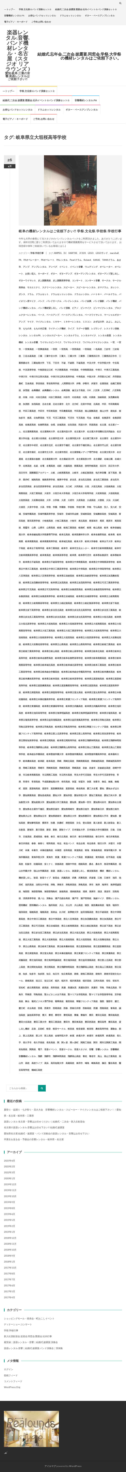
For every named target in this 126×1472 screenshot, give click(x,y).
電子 (40, 1049)
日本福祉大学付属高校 (97, 829)
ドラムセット (42, 294)
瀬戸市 (75, 898)
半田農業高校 (65, 411)
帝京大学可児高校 (82, 774)
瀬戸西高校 (86, 898)
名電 (42, 466)
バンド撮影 (98, 301)
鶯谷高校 (112, 1063)
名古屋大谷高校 (39, 438)
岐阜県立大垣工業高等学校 (70, 630)
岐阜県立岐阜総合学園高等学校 (76, 671)
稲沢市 (64, 980)
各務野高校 (43, 424)
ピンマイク (86, 308)
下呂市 (56, 363)
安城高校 (112, 514)
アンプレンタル (39, 266)
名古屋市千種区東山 (81, 445)
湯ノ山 (41, 898)
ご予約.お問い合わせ (41, 21)
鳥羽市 (79, 1063)
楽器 (53, 871)
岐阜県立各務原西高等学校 (97, 589)
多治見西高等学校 (42, 486)
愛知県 (73, 802)
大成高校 (91, 500)
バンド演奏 (64, 308)
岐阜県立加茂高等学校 (80, 582)
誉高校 (113, 1008)
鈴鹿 (72, 1035)
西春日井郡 (75, 1008)
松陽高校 (38, 864)
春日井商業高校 (85, 836)
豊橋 (76, 1015)
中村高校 (74, 369)
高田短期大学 (57, 1063)
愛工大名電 (92, 788)
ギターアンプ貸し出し (108, 273)
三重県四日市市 (109, 356)
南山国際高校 (91, 411)
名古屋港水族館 (32, 459)
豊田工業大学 (40, 1022)
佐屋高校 (104, 383)
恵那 (25, 788)
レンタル (23, 335)
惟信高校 (80, 788)
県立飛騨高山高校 (84, 967)
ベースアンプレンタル (72, 314)
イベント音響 (76, 266)
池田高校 (29, 884)
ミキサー (57, 321)
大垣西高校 (24, 500)
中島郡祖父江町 (45, 369)
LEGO (91, 253)
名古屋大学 (79, 431)
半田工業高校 (29, 411)
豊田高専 (102, 1022)
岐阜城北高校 (65, 541)
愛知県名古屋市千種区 (33, 809)
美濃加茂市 (83, 987)
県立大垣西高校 (83, 939)
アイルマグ (50, 1466)
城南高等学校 (48, 479)
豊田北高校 (100, 1015)
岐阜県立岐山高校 (50, 651)
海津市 (105, 884)
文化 (78, 822)
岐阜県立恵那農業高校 (40, 685)
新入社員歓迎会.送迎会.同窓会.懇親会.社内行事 (28, 1336)
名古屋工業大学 (90, 438)
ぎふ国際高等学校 (61, 280)
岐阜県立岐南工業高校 (104, 644)
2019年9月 (9, 1202)
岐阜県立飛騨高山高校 (38, 747)
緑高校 (45, 987)
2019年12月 (10, 1184)
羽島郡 (28, 994)
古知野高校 (39, 417)
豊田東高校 (77, 1022)
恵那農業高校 (57, 788)
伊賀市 (94, 383)
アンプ (26, 266)
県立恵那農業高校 (101, 946)
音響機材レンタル (27, 1056)
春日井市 (99, 836)
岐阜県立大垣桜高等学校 (41, 637)
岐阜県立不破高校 (31, 562)
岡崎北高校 (68, 761)
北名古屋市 (58, 404)
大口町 (69, 486)
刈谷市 (66, 397)
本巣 (27, 850)
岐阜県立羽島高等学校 (65, 726)
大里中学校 (32, 507)
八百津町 (106, 390)
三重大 (62, 356)
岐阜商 (111, 534)
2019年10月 (10, 1196)
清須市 (107, 891)
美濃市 (94, 987)
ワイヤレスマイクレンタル (95, 342)
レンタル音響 (31, 342)
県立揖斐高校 (31, 953)
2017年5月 (9, 1291)
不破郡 (71, 363)
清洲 (85, 891)
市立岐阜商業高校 (31, 774)
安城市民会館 (72, 514)
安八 (106, 507)
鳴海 (87, 1063)
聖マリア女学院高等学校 (101, 994)
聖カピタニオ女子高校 (55, 994)
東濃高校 (89, 857)
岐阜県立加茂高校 (59, 582)
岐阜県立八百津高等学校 (43, 575)
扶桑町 (60, 822)
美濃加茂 (72, 987)
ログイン (8, 1369)
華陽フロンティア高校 (87, 1001)
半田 (104, 404)
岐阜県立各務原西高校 (72, 589)
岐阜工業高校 (52, 548)
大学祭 (56, 500)
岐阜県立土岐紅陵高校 (61, 603)
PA (20, 260)
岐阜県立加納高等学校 (87, 575)
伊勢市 (86, 383)
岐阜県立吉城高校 (65, 596)
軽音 (48, 1028)
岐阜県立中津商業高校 (76, 562)
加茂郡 (26, 404)
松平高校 (110, 857)
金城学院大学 (61, 1035)
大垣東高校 (100, 493)
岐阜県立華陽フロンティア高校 (93, 726)
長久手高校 (39, 1042)
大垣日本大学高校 (61, 493)
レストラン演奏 (111, 328)
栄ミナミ (48, 864)
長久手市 (27, 1042)
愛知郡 (113, 816)
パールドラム (110, 294)
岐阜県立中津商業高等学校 (102, 562)
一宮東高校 (28, 349)
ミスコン (87, 321)
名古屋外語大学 (64, 431)
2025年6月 (9, 1160)
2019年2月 (9, 1226)
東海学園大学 (110, 850)
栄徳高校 (59, 864)
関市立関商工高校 (108, 1042)
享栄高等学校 (52, 383)
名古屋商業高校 (30, 431)
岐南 (59, 527)
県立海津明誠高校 (52, 960)
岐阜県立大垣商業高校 (95, 623)
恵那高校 (70, 788)
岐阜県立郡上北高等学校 (56, 733)
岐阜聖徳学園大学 (54, 754)
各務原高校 (30, 424)
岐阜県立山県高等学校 (80, 644)
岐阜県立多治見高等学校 (79, 617)
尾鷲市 (26, 527)
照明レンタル (112, 898)
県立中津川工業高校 (36, 919)
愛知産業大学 (38, 802)
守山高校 (97, 507)
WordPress (75, 1466)
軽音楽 (71, 1028)
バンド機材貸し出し (47, 308)
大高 (42, 507)
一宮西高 (63, 349)
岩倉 (85, 768)
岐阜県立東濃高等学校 (52, 706)
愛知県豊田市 (84, 816)
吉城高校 (61, 424)
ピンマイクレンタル (103, 308)
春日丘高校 (62, 836)
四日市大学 (113, 466)
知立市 (56, 974)
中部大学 (91, 376)
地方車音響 (100, 472)
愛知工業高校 (95, 795)
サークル (106, 280)
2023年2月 (9, 1166)
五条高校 (29, 383)
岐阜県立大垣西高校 (64, 637)
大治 (108, 500)
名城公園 (108, 459)
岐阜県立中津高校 (78, 568)
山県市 (41, 527)
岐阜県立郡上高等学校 (80, 733)
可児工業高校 (59, 417)
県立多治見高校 (60, 932)
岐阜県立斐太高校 (74, 692)
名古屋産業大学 (49, 459)
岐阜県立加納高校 (65, 575)
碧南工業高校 (87, 974)
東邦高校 (99, 857)
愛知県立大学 (69, 816)
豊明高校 (67, 1015)
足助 (34, 1028)
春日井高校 (24, 843)
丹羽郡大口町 (104, 376)
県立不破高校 (101, 912)
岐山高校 (97, 527)
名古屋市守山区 (100, 445)
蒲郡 (102, 1001)
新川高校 (40, 829)
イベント (63, 266)
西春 (65, 1008)
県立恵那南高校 (83, 946)
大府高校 (80, 500)
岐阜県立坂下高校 (110, 603)
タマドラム (103, 287)
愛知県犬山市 (25, 816)
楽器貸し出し (78, 871)
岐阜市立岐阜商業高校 (102, 548)
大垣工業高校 (35, 493)
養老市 (92, 1056)
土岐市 (75, 472)
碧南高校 (29, 980)
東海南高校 (96, 850)
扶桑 (53, 822)
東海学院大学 (38, 857)
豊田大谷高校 (25, 1022)
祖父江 (39, 980)
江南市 (107, 877)
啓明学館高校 (91, 466)
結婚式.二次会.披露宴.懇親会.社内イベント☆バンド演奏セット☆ (86, 9)
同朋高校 (93, 424)
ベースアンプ (52, 314)
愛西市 (45, 822)
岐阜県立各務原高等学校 (43, 596)
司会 (89, 417)
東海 (87, 850)
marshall (114, 253)
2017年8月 (9, 1273)
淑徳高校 (63, 891)
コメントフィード (13, 1381)
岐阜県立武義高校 (74, 706)
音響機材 (114, 1049)
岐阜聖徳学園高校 (74, 754)
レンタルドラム (71, 335)
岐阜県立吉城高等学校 (87, 596)
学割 (48, 507)
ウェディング (91, 266)
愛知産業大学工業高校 (57, 802)
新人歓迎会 (109, 822)
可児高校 (80, 417)
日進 (112, 829)
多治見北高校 (84, 479)
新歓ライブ (64, 829)
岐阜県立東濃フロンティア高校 (72, 699)
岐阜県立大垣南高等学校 (71, 623)
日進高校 (27, 836)
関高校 (32, 1049)
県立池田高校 (35, 960)
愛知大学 (57, 795)
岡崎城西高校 (97, 761)
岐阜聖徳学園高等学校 (95, 754)
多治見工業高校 (100, 479)
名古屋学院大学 (73, 438)
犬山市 (69, 905)
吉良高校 (72, 424)
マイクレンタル (43, 321)
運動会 (113, 1028)
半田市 (41, 411)
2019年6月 (9, 1214)
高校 (27, 1063)
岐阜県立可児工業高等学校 (106, 582)
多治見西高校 (25, 486)
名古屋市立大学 (45, 452)
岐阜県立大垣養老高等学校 (36, 644)
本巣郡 (58, 850)
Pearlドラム (76, 260)
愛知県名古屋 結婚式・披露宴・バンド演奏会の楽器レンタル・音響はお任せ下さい (46, 1133)
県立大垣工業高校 (31, 939)
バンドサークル (53, 301)
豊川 (44, 1015)
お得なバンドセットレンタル (42, 15)
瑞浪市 (116, 905)
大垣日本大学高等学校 (82, 493)
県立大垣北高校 (77, 932)
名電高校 (50, 466)
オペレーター (106, 266)
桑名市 (98, 864)
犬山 (61, 905)
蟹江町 (22, 1008)
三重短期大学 (38, 363)
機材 (102, 871)
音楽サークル (65, 1049)
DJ (65, 253)
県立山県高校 (29, 946)
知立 (48, 974)
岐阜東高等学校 (60, 555)
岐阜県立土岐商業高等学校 (36, 603)
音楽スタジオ (80, 1049)
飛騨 (40, 1056)
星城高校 (38, 836)
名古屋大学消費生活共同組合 (101, 431)
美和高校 (55, 987)
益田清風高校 (87, 912)
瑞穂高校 (33, 912)
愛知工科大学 (110, 795)
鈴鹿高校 (110, 1035)
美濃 (63, 987)
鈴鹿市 (90, 1035)
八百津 (96, 390)
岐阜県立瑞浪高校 (108, 713)
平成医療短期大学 (50, 781)
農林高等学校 (101, 1028)
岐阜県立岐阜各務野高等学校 (69, 658)
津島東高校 (71, 884)
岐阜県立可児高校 (27, 589)
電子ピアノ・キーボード (16, 21)
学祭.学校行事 (37, 253)
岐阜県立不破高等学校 (52, 562)
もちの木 (27, 328)
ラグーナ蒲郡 (82, 328)
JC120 (82, 253)
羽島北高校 (111, 987)
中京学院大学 (104, 363)
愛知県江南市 (112, 809)
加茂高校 (36, 404)
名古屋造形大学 (83, 459)
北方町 (75, 404)
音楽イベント (50, 1049)
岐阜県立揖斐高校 (31, 692)
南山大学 (104, 411)
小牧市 (73, 520)
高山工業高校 (110, 1056)
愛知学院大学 (80, 795)
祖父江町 (48, 980)
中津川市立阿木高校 (39, 376)
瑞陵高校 (44, 912)
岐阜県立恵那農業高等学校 (65, 685)
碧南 (76, 974)
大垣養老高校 (38, 500)
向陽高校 (67, 466)
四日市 (103, 466)
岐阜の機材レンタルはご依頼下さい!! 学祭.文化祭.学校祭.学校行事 (70, 231)
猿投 (87, 905)
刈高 (85, 397)
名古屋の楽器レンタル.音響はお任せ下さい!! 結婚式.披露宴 (34, 1127)
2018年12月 (10, 1237)
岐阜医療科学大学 (80, 534)
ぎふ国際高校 (44, 280)
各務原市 (106, 417)
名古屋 (103, 424)
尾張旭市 (93, 520)
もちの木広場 (40, 328)
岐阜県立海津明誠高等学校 (85, 713)
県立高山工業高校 (104, 967)
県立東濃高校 (108, 953)
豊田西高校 (90, 1022)
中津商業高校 (87, 369)
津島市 (60, 884)
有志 (59, 843)
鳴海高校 (95, 1063)
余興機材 (36, 390)
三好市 (107, 349)
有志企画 (80, 843)
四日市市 (23, 472)
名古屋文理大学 (107, 452)
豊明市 (58, 1015)
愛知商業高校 (29, 795)
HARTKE (72, 253)
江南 (100, 877)
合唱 (53, 424)
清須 (100, 891)
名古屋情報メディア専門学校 (84, 452)
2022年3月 (9, 1172)
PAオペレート (47, 260)
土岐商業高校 (63, 472)
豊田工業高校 (55, 1022)
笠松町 (22, 987)
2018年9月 (9, 1255)
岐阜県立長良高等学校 (104, 733)
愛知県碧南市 (55, 816)
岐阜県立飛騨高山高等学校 (63, 747)
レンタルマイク (88, 335)
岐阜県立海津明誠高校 (59, 713)
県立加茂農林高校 (89, 919)
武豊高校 (82, 877)
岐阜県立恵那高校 (89, 685)
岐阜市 (64, 548)
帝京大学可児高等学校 (104, 774)
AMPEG (58, 253)
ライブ (71, 328)
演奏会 (49, 898)
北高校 (96, 404)
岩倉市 (92, 768)
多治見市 (114, 479)
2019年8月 (9, 1208)
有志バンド (68, 843)
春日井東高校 (112, 836)
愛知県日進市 (82, 809)
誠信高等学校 (33, 1015)
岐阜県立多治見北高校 (52, 610)
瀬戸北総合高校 (62, 898)
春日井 (73, 836)
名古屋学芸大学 (56, 438)
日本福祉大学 (78, 829)
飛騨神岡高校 (59, 1056)
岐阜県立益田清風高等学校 (76, 720)
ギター (54, 273)
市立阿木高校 (65, 774)
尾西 (102, 520)
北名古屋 (46, 404)
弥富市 (96, 781)
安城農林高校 (99, 514)
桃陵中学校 (71, 864)
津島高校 (82, 884)
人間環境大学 (67, 383)
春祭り (41, 843)
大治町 (116, 500)
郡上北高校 (28, 1035)
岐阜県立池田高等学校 (35, 713)
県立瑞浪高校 (69, 960)
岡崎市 (41, 768)
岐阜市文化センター (79, 548)
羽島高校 (38, 994)
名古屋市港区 (29, 452)
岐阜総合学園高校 (35, 754)
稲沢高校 (87, 980)
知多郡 (41, 974)
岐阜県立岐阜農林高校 (104, 671)
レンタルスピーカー (52, 335)
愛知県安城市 (52, 809)
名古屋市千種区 (62, 445)
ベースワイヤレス (93, 314)
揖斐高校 (70, 822)
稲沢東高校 (75, 980)
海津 (97, 884)
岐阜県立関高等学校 (66, 740)
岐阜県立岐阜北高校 (94, 651)
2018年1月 (9, 1261)
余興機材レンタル (50, 390)
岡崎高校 (76, 768)
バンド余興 (86, 301)
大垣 (87, 486)
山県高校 (50, 527)
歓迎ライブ (45, 877)
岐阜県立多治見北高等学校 (78, 610)
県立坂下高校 (106, 925)
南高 (29, 417)
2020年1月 (9, 1178)
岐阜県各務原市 (100, 555)
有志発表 (91, 843)
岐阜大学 (78, 541)
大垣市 (47, 493)
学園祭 (62, 507)
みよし (109, 321)
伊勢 (78, 383)
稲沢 (57, 980)
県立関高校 (49, 967)
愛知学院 (67, 795)
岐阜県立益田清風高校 (50, 720)
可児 (48, 417)
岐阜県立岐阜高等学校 (72, 678)
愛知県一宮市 (84, 802)
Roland (87, 260)
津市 (91, 884)
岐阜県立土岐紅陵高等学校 (87, 603)
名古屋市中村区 (30, 445)
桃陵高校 (82, 864)
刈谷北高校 (41, 397)
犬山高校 (78, 905)
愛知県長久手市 (100, 816)
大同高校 (78, 486)
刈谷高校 (76, 397)
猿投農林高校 (97, 905)
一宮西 (54, 349)
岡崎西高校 (64, 768)
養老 (85, 1056)
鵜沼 (104, 1063)
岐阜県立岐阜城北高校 (44, 665)
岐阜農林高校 (29, 761)
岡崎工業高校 (29, 768)
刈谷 (31, 397)
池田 (115, 877)
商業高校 (78, 466)
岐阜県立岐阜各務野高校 (41, 658)
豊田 (91, 1015)
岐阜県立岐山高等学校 (72, 651)
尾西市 (109, 520)
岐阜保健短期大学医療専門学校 (42, 534)
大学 (48, 500)
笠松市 (116, 980)
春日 (53, 836)
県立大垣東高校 (49, 939)
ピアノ (75, 308)
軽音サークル (59, 1028)
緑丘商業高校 (33, 987)
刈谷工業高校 (55, 397)
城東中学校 (62, 479)
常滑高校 (36, 781)
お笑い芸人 (30, 273)
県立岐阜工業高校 (46, 946)
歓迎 (36, 877)
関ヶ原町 (74, 1042)
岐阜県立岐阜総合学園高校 (46, 671)
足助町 (41, 1028)
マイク (30, 321)
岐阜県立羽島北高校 (100, 720)
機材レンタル (112, 871)
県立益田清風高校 (86, 960)
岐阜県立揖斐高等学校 (52, 692)
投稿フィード (11, 1375)
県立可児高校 (38, 925)
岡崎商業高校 (82, 761)
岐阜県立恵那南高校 (94, 678)
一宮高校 (87, 349)
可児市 (71, 417)
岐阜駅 (41, 761)
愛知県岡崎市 (67, 809)
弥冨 (74, 781)
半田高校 (78, 411)
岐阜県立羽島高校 (44, 726)
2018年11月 (10, 1243)
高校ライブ (37, 1063)
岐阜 (106, 527)
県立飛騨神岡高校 (65, 967)
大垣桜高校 (113, 493)
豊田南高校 (113, 1015)
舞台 (27, 1001)
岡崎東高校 (51, 768)
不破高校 (80, 363)
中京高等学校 (29, 369)
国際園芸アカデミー (39, 472)
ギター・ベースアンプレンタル (100, 15)
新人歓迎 (97, 822)
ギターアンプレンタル (84, 273)
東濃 (57, 857)
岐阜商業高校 (31, 541)
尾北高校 (82, 520)
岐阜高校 (50, 761)
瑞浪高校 (23, 912)
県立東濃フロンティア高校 (87, 953)
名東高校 (27, 466)
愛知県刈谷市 (99, 802)
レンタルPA (35, 335)
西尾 (40, 1008)
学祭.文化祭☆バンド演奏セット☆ (35, 9)
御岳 (104, 781)
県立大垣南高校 (94, 932)
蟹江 (117, 1001)
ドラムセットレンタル (70, 15)
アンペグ (53, 266)
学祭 (89, 507)
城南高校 (36, 479)
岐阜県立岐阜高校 (50, 678)
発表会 (54, 912)
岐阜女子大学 (106, 541)
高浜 (46, 1063)
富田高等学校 (33, 520)
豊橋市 (84, 1015)
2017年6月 (9, 1285)
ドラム (30, 294)
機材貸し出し (25, 877)
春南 (46, 836)
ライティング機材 (57, 328)
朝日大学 (102, 843)
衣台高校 (31, 1008)
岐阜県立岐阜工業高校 (95, 665)
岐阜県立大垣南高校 (47, 623)
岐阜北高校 (64, 534)
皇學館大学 (73, 912)
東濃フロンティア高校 (72, 857)
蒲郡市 (109, 1001)
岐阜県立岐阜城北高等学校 (70, 665)
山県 (34, 527)
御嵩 (110, 781)
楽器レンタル (63, 871)
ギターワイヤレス (27, 280)
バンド (41, 301)
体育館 (26, 390)
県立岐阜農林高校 (65, 946)
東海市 (49, 857)
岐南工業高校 (69, 527)
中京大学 (91, 363)
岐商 (89, 527)
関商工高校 (86, 1042)
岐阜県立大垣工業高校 (44, 630)
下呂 (48, 363)
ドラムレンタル (81, 294)
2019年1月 (9, 1231)
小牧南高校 (47, 520)
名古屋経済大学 (66, 459)
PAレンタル (62, 260)
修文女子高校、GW (81, 390)
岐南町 (81, 527)
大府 (63, 500)
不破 (63, 363)
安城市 (60, 514)
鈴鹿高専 (99, 1035)
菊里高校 (70, 1001)
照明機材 (23, 905)
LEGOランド (102, 253)
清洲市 (92, 891)
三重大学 (72, 356)
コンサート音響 (92, 280)
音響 (91, 1049)
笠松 (108, 980)
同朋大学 (82, 424)
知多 (25, 974)
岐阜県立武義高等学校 (95, 706)
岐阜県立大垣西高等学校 (88, 637)
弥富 (89, 781)
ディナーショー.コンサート (18, 1324)
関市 (95, 1042)
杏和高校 (67, 850)
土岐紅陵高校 (87, 472)
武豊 (74, 877)
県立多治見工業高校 (41, 932)
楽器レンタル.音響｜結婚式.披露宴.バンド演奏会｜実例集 (33, 1348)
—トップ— (9, 9)
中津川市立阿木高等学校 (62, 376)
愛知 (102, 788)
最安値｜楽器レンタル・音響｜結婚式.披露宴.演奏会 (31, 1342)
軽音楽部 (80, 1028)
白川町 (62, 912)
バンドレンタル (70, 301)
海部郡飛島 (37, 891)
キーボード (43, 273)
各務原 (96, 417)
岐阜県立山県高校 (59, 644)
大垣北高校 (96, 486)
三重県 (81, 356)
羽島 (102, 987)
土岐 (53, 472)
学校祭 (71, 507)
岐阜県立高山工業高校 (89, 747)
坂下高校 (112, 472)
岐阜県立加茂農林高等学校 (36, 582)
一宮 (112, 342)
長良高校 (50, 1042)
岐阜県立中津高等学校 (99, 568)
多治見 (73, 479)
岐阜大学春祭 (91, 541)
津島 (53, 884)
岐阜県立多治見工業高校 (105, 610)
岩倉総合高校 (104, 768)
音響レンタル (101, 1049)
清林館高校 (75, 891)
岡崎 (59, 761)
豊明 (51, 1015)
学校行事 (80, 507)
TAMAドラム (108, 260)
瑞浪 (108, 905)
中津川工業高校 (111, 369)
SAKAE (96, 260)
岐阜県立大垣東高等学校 (96, 630)
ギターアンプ (65, 273)
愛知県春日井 (97, 809)
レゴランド (96, 328)
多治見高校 (58, 486)
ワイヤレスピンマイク (50, 342)
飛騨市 (47, 1056)
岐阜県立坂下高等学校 (29, 610)
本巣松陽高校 (46, 850)
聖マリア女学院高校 (77, 994)
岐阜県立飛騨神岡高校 (89, 740)
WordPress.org (12, 1387)
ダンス (22, 294)
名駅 (59, 466)
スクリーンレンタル (51, 287)
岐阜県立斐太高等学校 (95, 692)
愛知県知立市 (40, 816)
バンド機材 (111, 301)
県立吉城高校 (52, 925)
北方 (68, 404)
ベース (41, 314)
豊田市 (66, 1022)
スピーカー (68, 287)
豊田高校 (112, 1022)
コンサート (77, 280)
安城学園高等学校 (46, 514)
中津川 (98, 369)
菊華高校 (59, 1001)
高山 (100, 1056)
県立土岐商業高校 (69, 925)
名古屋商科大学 (47, 431)
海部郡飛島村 (50, 891)
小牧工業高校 (61, 520)
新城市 (30, 829)
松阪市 (28, 864)
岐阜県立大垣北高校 (103, 617)
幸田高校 (65, 781)
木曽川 (111, 843)
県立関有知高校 (34, 967)
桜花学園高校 (110, 864)
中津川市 (23, 376)
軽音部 (90, 1028)
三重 (40, 356)
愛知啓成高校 (44, 795)
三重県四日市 (93, 356)
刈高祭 (92, 397)
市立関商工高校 (49, 774)
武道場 (92, 877)
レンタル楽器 (104, 335)
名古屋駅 (97, 459)
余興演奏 (65, 390)
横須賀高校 (92, 871)
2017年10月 (10, 1267)
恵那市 (45, 788)
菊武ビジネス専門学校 (42, 1001)
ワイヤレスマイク (72, 342)
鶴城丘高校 (37, 1070)
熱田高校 (53, 905)
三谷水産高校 (29, 356)
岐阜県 (73, 555)
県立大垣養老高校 (101, 939)
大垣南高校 (109, 486)
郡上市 (39, 1035)
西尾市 (47, 1008)
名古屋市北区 (46, 445)
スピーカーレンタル (85, 287)
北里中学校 (86, 404)
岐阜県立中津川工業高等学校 (54, 568)
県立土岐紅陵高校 (89, 925)
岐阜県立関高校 (47, 740)
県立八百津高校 (70, 919)
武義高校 (65, 877)
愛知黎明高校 (33, 822)
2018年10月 (10, 1249)
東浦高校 (78, 850)
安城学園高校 (29, 514)
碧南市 (98, 974)
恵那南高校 (34, 788)
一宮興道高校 (42, 349)
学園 (55, 507)
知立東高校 (66, 974)
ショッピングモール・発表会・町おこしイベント (29, 1318)
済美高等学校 (29, 898)
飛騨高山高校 (74, 1056)
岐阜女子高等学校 (35, 548)
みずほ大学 (98, 321)
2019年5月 (9, 1219)
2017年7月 (9, 1279)
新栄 (48, 829)
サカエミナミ (33, 287)
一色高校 (97, 349)
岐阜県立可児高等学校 (48, 589)
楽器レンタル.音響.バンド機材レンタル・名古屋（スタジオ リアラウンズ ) (17, 50)
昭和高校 (50, 843)
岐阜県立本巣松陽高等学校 (42, 699)
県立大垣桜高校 (66, 939)
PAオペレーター (31, 260)
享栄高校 (40, 383)
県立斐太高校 (46, 953)
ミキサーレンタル (72, 321)
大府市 (71, 500)
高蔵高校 (70, 1063)
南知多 (113, 411)
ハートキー (96, 294)
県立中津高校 (55, 919)
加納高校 (102, 397)
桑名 (91, 864)
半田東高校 (51, 411)
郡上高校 (48, 1035)
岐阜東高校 (45, 555)
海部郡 (26, 891)
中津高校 (80, 376)
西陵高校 (104, 1008)
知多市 (32, 974)
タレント (114, 287)
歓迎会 (56, 877)
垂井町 (26, 479)
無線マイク (98, 898)
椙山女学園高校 (41, 871)
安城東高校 (86, 514)
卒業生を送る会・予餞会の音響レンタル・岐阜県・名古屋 (34, 1139)
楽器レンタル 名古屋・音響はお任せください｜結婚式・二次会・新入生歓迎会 (44, 1121)
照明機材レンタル (37, 905)
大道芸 (22, 507)
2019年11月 (10, 1190)
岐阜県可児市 (84, 555)
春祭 (34, 843)
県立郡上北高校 (105, 960)
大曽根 (101, 500)
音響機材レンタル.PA (14, 15)
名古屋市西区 (61, 452)
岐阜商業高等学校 (48, 541)
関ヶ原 (64, 1042)
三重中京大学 (50, 356)
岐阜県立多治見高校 (56, 617)
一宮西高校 (75, 349)
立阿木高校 (98, 980)
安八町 (113, 507)
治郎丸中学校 (42, 884)
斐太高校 (87, 822)
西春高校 (87, 1008)
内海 (25, 397)
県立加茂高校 (106, 919)
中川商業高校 (61, 369)
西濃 (95, 1008)
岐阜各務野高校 (98, 534)
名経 (36, 466)
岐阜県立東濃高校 (31, 706)
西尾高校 (57, 1008)
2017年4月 (9, 1297)
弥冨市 (81, 781)
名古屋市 (104, 438)
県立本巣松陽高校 (63, 953)
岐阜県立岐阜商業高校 (95, 658)
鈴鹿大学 (80, 1035)
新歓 (55, 829)
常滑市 (26, 781)
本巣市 (35, 850)
